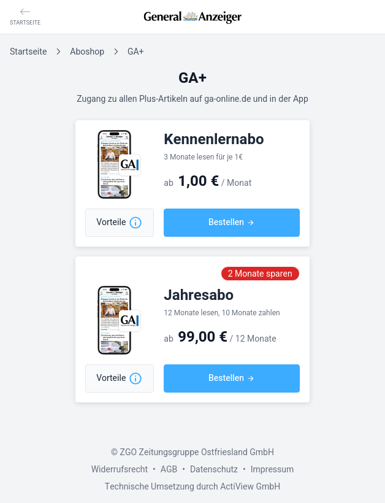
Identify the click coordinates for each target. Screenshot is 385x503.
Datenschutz (214, 469)
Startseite (28, 51)
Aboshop (87, 51)
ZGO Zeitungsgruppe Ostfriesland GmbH (197, 452)
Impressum (272, 469)
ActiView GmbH (250, 486)
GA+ (135, 51)
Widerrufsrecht (119, 469)
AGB (169, 469)
